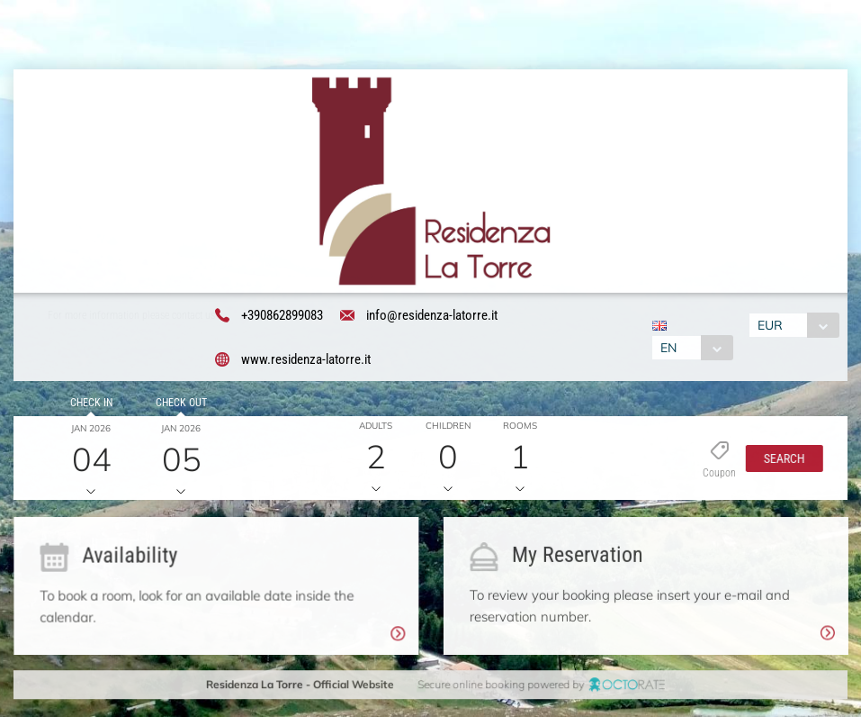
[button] (780, 460)
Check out (178, 404)
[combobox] (690, 348)
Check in (88, 404)
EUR (772, 326)
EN (667, 348)
